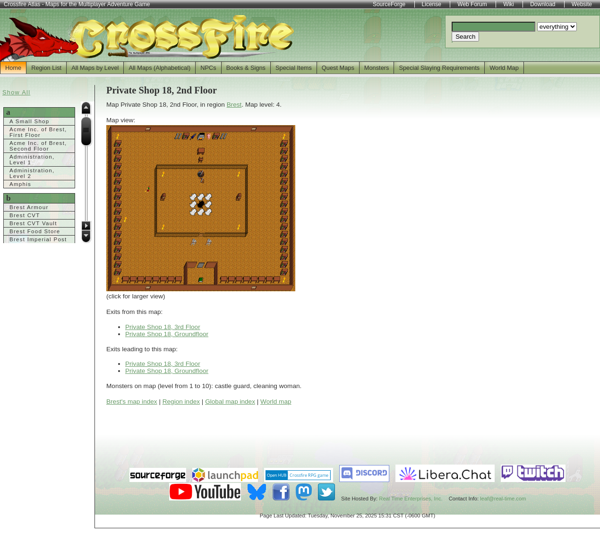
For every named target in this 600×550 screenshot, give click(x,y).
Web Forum (472, 4)
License (431, 4)
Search (465, 36)
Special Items (293, 67)
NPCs (208, 67)
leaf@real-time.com (503, 498)
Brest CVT (24, 215)
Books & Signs (246, 67)
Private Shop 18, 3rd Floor (162, 326)
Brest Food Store (34, 231)
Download (542, 4)
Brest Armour (29, 207)
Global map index (230, 401)
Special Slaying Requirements (439, 67)
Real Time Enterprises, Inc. (410, 498)
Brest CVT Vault (33, 223)
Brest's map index (131, 401)
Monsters (376, 67)
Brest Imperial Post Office (38, 242)
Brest (234, 104)
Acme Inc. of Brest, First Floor (38, 132)
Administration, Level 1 (31, 159)
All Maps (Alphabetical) (159, 67)
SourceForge (389, 4)
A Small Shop (29, 121)
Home (13, 67)
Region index (181, 401)
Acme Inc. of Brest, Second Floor (38, 146)
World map (275, 401)
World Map (504, 67)
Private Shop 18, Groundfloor (166, 334)
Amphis (20, 184)
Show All (16, 92)
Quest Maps (338, 67)
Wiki (508, 4)
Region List (46, 67)
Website (582, 4)
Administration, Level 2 (31, 173)
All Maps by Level (95, 67)
